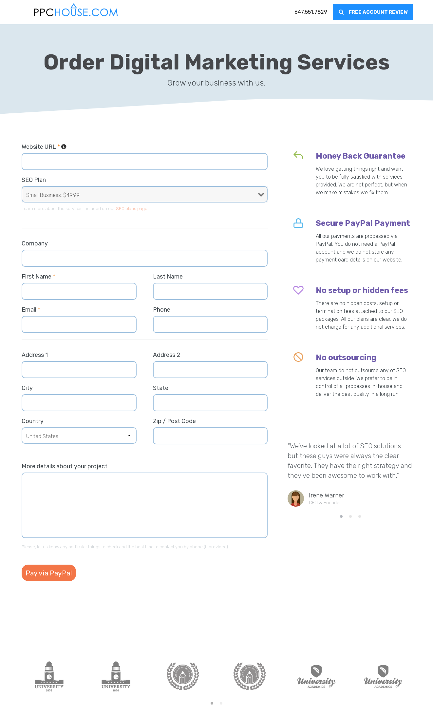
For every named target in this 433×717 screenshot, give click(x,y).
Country (33, 421)
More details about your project (64, 466)
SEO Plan (34, 180)
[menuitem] (311, 12)
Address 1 (35, 355)
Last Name (168, 276)
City (27, 388)
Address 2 (166, 355)
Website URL (44, 147)
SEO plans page (131, 208)
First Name (38, 276)
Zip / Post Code (174, 421)
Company (35, 243)
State (160, 388)
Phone (161, 309)
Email (31, 309)
